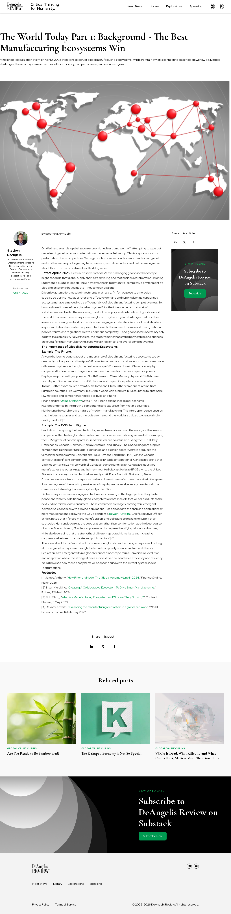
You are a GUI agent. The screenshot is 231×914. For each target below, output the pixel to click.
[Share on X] (103, 646)
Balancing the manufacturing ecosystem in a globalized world (108, 607)
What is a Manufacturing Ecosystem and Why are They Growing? (103, 597)
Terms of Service (65, 904)
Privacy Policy (40, 904)
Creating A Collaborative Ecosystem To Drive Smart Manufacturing (111, 587)
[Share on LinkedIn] (91, 646)
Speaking (196, 6)
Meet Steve (134, 6)
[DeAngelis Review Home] (33, 6)
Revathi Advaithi (119, 514)
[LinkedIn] (212, 6)
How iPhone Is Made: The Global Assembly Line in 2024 (103, 577)
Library (154, 6)
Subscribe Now (152, 836)
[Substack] (221, 6)
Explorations (174, 6)
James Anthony (71, 401)
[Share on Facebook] (114, 646)
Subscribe (195, 293)
